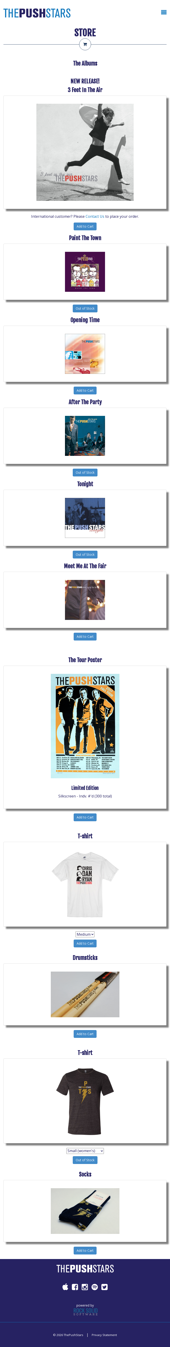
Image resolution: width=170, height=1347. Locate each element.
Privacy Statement (104, 1335)
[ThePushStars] (36, 12)
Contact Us (95, 216)
